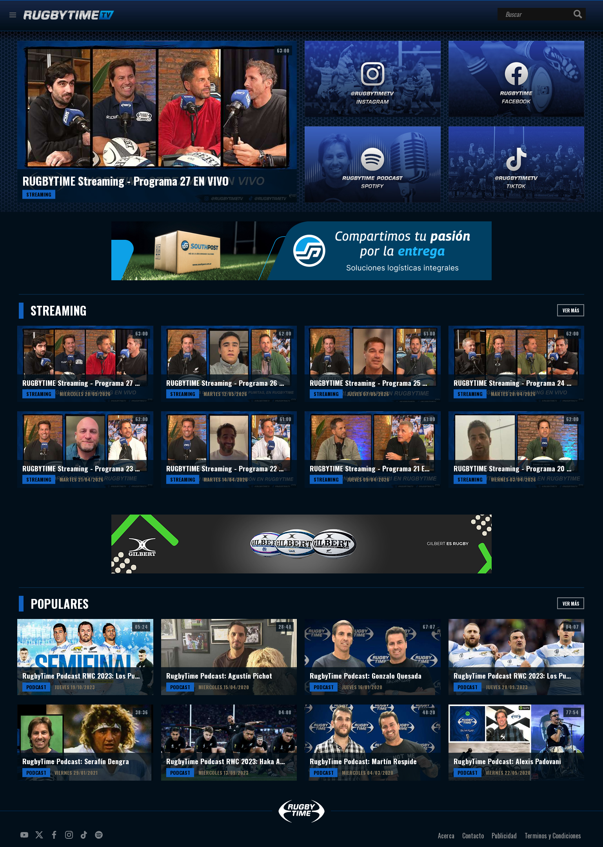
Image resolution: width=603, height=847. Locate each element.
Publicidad (504, 835)
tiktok (85, 838)
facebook (55, 838)
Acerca (446, 835)
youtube (25, 838)
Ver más (571, 310)
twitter (40, 838)
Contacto (473, 835)
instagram (70, 838)
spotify (100, 838)
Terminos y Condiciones (553, 835)
